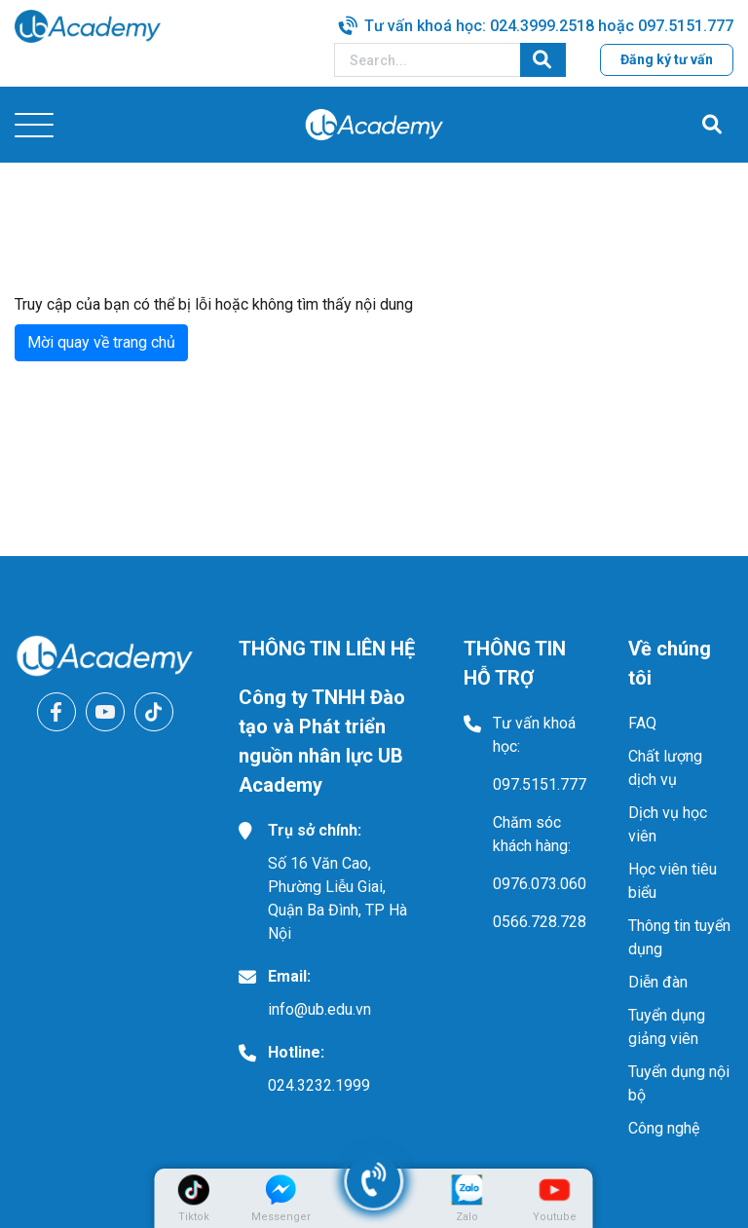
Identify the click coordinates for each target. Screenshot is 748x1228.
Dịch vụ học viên (667, 824)
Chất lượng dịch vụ (665, 768)
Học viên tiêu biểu (672, 881)
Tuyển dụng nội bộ (678, 1083)
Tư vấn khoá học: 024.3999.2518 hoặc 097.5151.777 (548, 26)
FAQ (642, 723)
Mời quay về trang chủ (101, 342)
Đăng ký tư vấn (666, 59)
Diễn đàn (658, 982)
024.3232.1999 (319, 1085)
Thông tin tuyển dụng (679, 937)
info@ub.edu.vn (319, 1009)
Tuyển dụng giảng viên (666, 1027)
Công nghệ (663, 1128)
